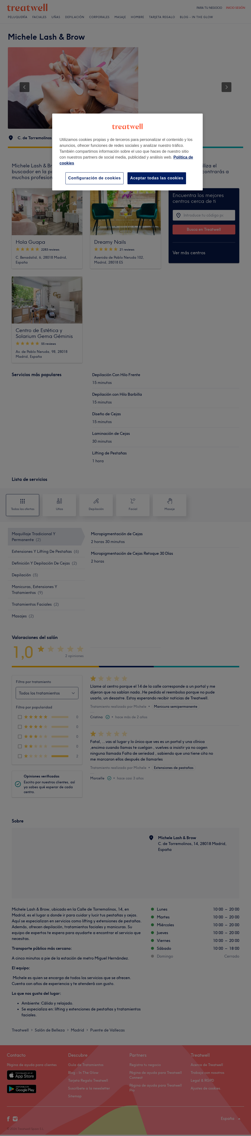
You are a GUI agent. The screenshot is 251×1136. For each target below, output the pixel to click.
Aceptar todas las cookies (156, 178)
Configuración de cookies (94, 178)
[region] (127, 152)
